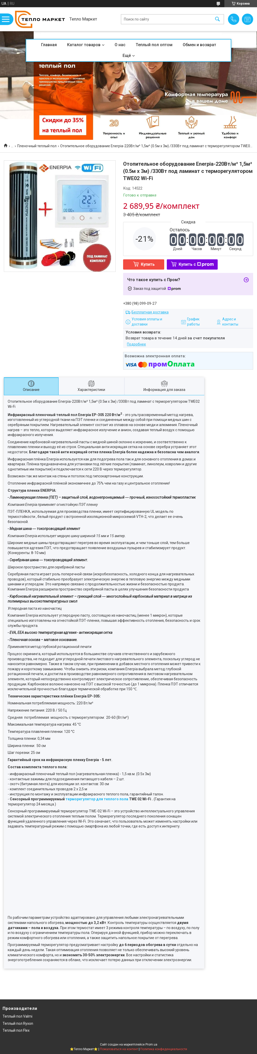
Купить (148, 264)
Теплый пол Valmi (17, 1016)
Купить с (196, 264)
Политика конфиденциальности (163, 1049)
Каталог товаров (83, 44)
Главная (49, 44)
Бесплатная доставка (150, 312)
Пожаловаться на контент (119, 1049)
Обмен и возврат (199, 44)
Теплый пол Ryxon (18, 1023)
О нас (120, 44)
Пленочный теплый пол (37, 146)
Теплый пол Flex (16, 1030)
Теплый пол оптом (154, 44)
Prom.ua (151, 1044)
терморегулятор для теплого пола (97, 799)
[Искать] (217, 19)
